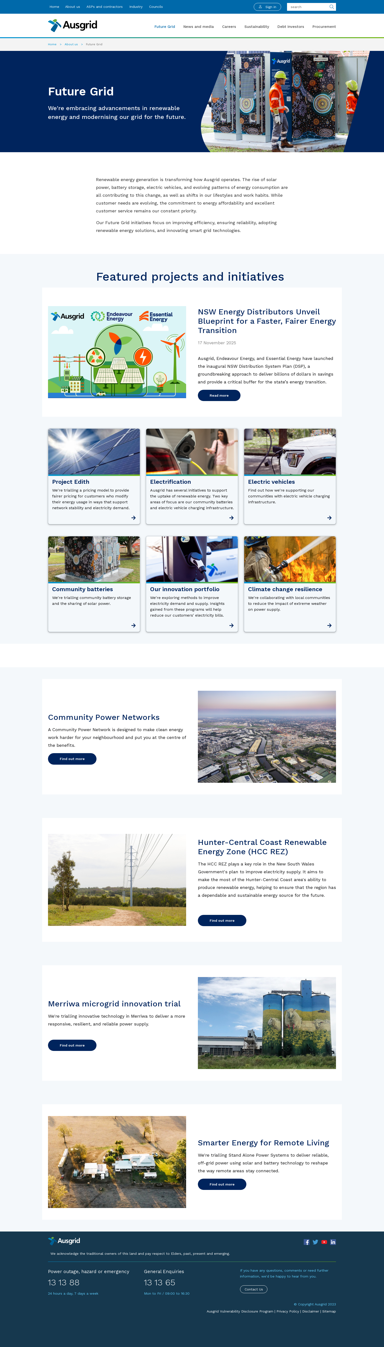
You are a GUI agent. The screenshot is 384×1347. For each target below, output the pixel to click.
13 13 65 (159, 1282)
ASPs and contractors (104, 7)
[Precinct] (64, 1241)
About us (72, 7)
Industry (136, 7)
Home (54, 7)
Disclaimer (310, 1311)
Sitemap (329, 1311)
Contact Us (254, 1289)
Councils (156, 7)
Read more (219, 395)
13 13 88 (64, 1282)
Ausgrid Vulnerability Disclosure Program (240, 1311)
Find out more (72, 759)
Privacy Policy (287, 1311)
